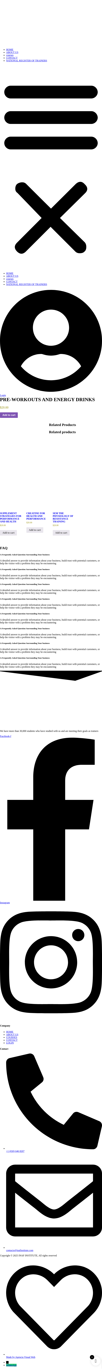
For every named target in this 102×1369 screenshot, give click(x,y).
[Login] (51, 392)
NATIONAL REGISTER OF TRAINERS (26, 60)
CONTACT (11, 58)
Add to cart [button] (8, 532)
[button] (51, 167)
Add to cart (8, 415)
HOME (9, 49)
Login (3, 395)
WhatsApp (11, 1365)
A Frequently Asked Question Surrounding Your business (25, 554)
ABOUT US (12, 52)
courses (9, 55)
